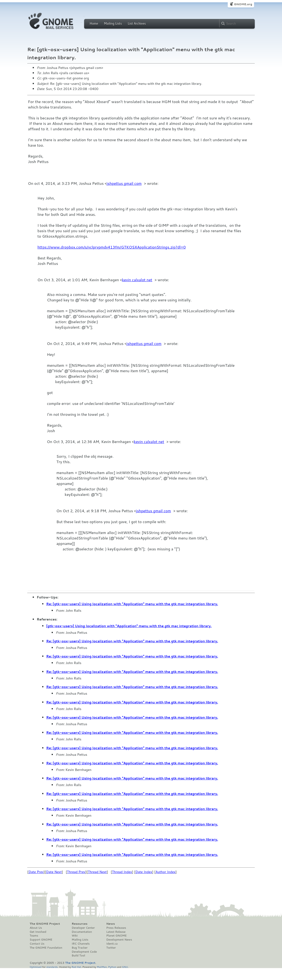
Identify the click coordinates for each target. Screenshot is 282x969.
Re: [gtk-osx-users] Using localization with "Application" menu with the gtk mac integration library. (132, 604)
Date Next (54, 871)
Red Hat (76, 967)
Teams (34, 935)
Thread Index (122, 871)
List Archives (137, 23)
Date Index (143, 871)
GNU (125, 967)
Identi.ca (112, 944)
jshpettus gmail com (124, 183)
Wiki (75, 935)
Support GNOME (41, 940)
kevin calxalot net (137, 279)
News (110, 924)
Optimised (35, 967)
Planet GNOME (116, 935)
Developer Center (83, 928)
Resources (79, 924)
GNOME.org (243, 4)
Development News (119, 940)
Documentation (82, 932)
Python (112, 967)
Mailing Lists (113, 23)
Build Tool (78, 955)
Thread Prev (76, 871)
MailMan (102, 967)
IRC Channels (81, 944)
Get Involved (38, 932)
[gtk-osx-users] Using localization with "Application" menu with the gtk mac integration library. (129, 626)
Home (94, 23)
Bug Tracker (80, 948)
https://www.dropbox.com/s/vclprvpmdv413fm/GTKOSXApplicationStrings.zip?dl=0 (111, 247)
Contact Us (37, 944)
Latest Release (115, 932)
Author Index (165, 871)
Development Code (84, 952)
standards (52, 967)
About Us (36, 928)
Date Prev (36, 871)
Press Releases (116, 928)
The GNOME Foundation (46, 948)
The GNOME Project (45, 924)
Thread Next (97, 871)
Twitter (111, 948)
